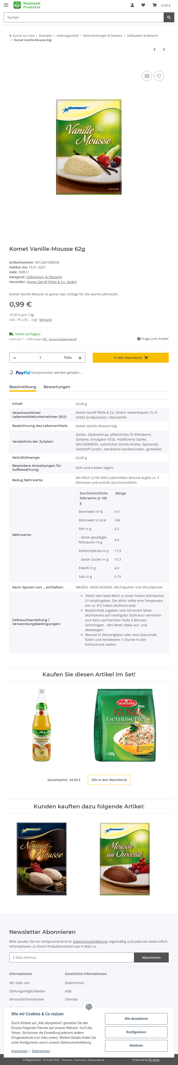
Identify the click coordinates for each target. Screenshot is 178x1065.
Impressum (19, 1051)
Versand (45, 319)
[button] (132, 5)
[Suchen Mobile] (84, 17)
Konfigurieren (136, 1032)
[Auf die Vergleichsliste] (147, 76)
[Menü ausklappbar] (6, 3)
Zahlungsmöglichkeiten (27, 991)
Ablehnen (136, 1045)
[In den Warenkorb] (13, 64)
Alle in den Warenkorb (109, 780)
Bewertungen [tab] (57, 387)
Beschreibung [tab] (22, 387)
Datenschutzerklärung (90, 941)
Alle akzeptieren (136, 1018)
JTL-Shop (153, 1060)
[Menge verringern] (15, 357)
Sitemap (71, 999)
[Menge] (40, 357)
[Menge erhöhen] (80, 357)
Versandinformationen (26, 999)
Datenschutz (41, 1051)
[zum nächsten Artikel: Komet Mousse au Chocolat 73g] (164, 49)
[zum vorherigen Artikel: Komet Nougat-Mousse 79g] (154, 49)
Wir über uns (19, 983)
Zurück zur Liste (23, 35)
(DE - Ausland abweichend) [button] (59, 339)
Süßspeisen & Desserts (44, 277)
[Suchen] (169, 17)
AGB (68, 991)
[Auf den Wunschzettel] (159, 76)
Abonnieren (151, 957)
